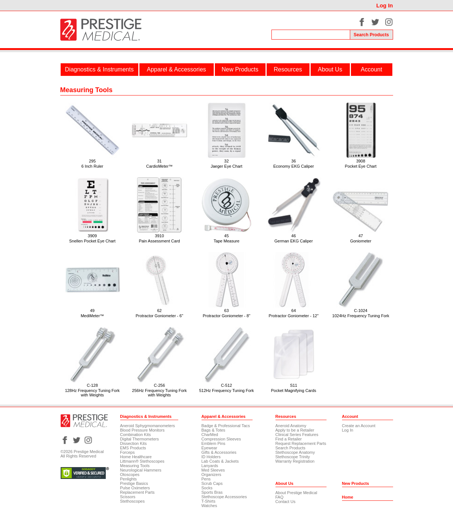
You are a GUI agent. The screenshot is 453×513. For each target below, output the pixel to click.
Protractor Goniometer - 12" (294, 316)
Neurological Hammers (141, 470)
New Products (240, 69)
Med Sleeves (213, 470)
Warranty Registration (295, 461)
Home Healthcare (136, 457)
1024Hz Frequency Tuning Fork (360, 316)
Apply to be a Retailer (294, 430)
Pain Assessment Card (159, 241)
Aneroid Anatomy (291, 425)
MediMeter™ (92, 316)
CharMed (210, 434)
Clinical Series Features (296, 434)
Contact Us (285, 501)
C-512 (226, 385)
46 (293, 236)
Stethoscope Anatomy (295, 452)
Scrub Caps (212, 483)
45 (226, 236)
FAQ (279, 497)
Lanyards (210, 465)
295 (92, 161)
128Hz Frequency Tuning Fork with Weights (92, 392)
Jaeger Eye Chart (227, 166)
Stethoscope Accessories (224, 496)
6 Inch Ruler (92, 166)
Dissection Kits (133, 443)
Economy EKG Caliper (293, 166)
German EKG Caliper (293, 241)
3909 (92, 236)
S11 (293, 385)
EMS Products (133, 448)
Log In (384, 5)
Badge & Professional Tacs (226, 425)
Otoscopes (130, 474)
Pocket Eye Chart (361, 166)
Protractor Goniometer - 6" (159, 316)
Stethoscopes (132, 501)
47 (360, 236)
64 (293, 310)
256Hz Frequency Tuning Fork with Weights (159, 392)
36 (293, 161)
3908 (360, 161)
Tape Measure (227, 241)
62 (159, 310)
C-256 (159, 385)
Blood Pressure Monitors (142, 430)
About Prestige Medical (296, 492)
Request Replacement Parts (301, 443)
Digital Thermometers (139, 439)
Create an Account (359, 425)
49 (92, 310)
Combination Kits (135, 434)
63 (226, 310)
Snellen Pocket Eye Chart (92, 241)
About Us (330, 69)
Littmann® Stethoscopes (142, 461)
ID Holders (211, 457)
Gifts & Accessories (219, 452)
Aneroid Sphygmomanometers (147, 425)
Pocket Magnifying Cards (293, 390)
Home (348, 497)
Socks (207, 488)
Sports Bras (212, 492)
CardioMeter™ (159, 166)
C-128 (92, 385)
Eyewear (209, 448)
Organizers (212, 474)
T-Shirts (209, 501)
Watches (209, 505)
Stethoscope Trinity (292, 457)
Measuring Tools (135, 465)
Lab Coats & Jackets (220, 461)
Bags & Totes (214, 430)
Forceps (127, 452)
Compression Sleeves (221, 439)
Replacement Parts (137, 492)
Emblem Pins (214, 443)
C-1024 (360, 310)
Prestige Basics (134, 483)
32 (226, 161)
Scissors (128, 496)
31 (159, 161)
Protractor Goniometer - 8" (226, 316)
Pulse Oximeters (135, 488)
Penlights (128, 479)
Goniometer (360, 241)
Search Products (290, 448)
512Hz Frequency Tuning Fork (226, 390)
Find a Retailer (288, 439)
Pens (206, 479)
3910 (159, 236)
